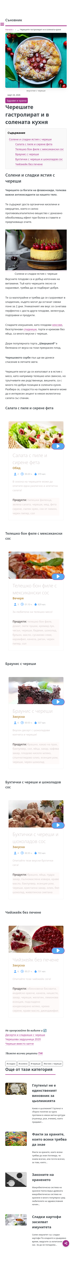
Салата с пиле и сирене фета (33, 144)
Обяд (16, 468)
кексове (57, 325)
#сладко (11, 1063)
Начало (9, 29)
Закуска (19, 717)
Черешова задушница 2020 (23, 1039)
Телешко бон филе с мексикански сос (39, 149)
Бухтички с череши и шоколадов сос (39, 159)
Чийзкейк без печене (29, 164)
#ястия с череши (53, 1063)
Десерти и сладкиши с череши (25, 1035)
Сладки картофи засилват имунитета (46, 1221)
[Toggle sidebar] (2, 24)
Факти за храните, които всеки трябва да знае (49, 1139)
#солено (23, 1063)
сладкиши (30, 329)
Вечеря (18, 598)
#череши (36, 1063)
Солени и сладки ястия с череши (30, 139)
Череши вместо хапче (19, 1043)
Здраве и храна (16, 100)
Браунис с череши (27, 154)
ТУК (40, 1053)
